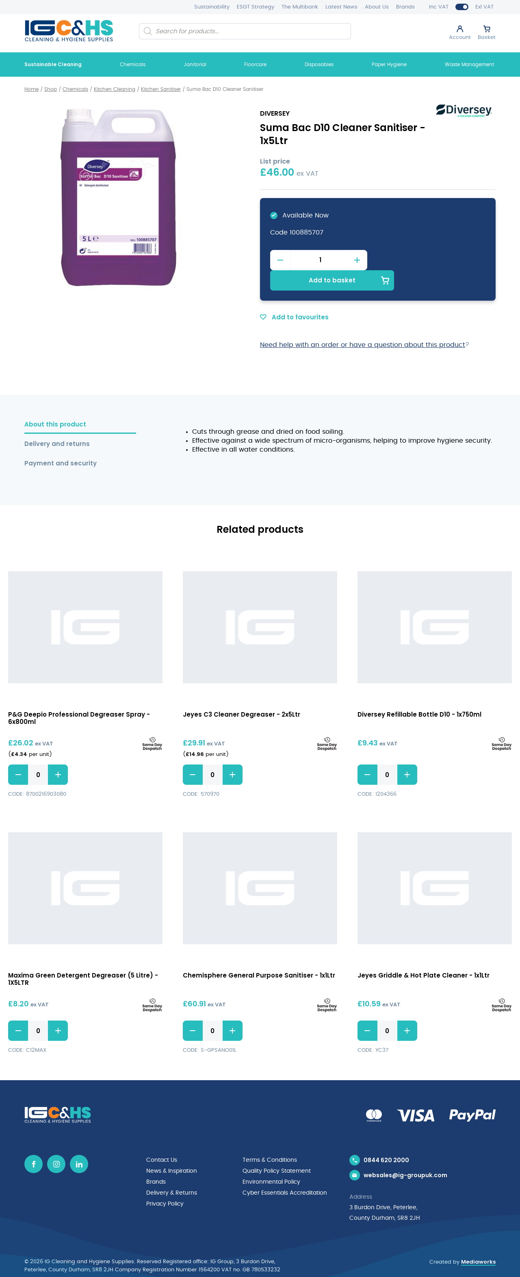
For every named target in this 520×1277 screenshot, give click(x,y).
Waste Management (469, 64)
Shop (50, 89)
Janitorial (195, 64)
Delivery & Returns (171, 1171)
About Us (377, 7)
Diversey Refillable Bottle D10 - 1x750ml (419, 693)
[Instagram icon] (56, 1144)
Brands (405, 7)
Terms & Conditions (270, 1140)
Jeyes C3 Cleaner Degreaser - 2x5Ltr (241, 693)
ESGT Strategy (255, 7)
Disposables (319, 64)
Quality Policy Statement (277, 1150)
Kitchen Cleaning (114, 89)
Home (31, 89)
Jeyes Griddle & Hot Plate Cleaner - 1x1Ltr (424, 955)
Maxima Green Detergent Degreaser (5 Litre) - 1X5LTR (83, 959)
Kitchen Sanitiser (161, 89)
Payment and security (60, 443)
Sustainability (212, 7)
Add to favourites (294, 296)
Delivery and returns (57, 423)
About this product (55, 404)
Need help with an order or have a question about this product (362, 324)
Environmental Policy (271, 1161)
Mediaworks (478, 1242)
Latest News (341, 7)
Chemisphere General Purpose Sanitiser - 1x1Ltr (259, 955)
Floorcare (255, 64)
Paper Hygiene (389, 64)
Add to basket (431, 259)
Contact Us (161, 1140)
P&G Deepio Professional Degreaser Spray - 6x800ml (79, 697)
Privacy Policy (165, 1182)
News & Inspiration (171, 1150)
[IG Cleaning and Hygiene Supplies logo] (68, 30)
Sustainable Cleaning (53, 64)
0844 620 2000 (386, 1140)
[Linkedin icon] (79, 1144)
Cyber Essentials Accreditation (285, 1171)
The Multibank (300, 7)
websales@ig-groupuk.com (405, 1156)
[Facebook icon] (33, 1144)
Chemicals (132, 64)
